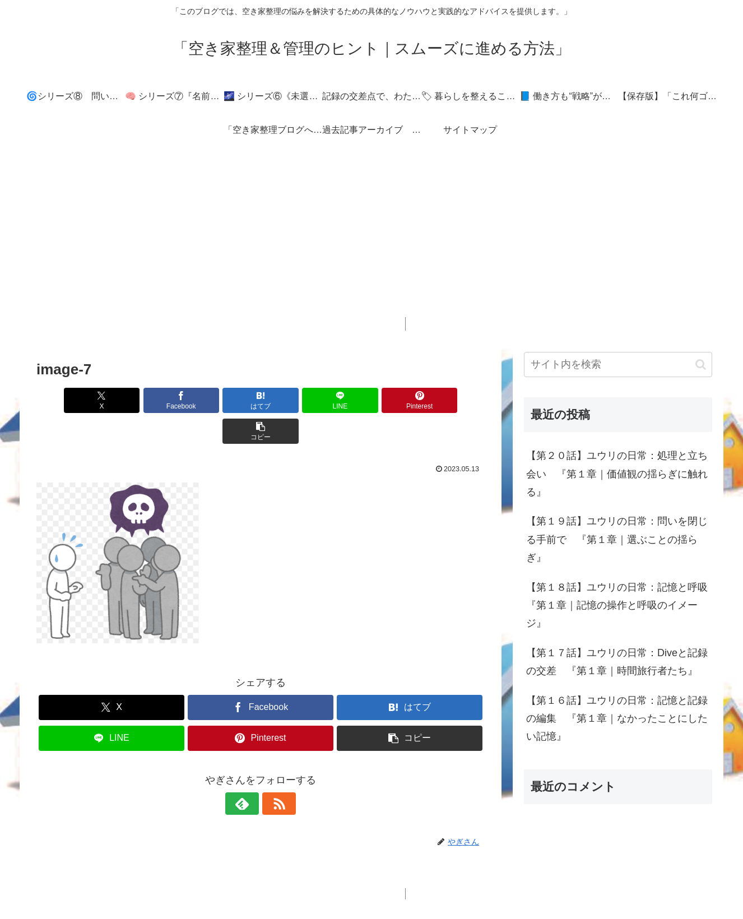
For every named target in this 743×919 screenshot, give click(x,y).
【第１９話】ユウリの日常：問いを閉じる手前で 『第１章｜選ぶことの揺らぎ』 (617, 539)
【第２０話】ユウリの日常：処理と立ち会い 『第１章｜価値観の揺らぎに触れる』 (617, 474)
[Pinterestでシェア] (374, 400)
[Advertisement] (371, 238)
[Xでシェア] (72, 400)
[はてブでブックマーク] (223, 400)
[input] (618, 364)
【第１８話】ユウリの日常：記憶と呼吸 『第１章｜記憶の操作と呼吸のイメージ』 (619, 605)
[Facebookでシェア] (147, 400)
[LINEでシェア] (298, 400)
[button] (449, 400)
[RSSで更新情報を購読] (273, 773)
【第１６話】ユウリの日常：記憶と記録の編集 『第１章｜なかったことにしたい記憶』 (617, 718)
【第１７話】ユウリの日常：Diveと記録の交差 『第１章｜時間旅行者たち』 (617, 661)
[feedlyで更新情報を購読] (247, 773)
